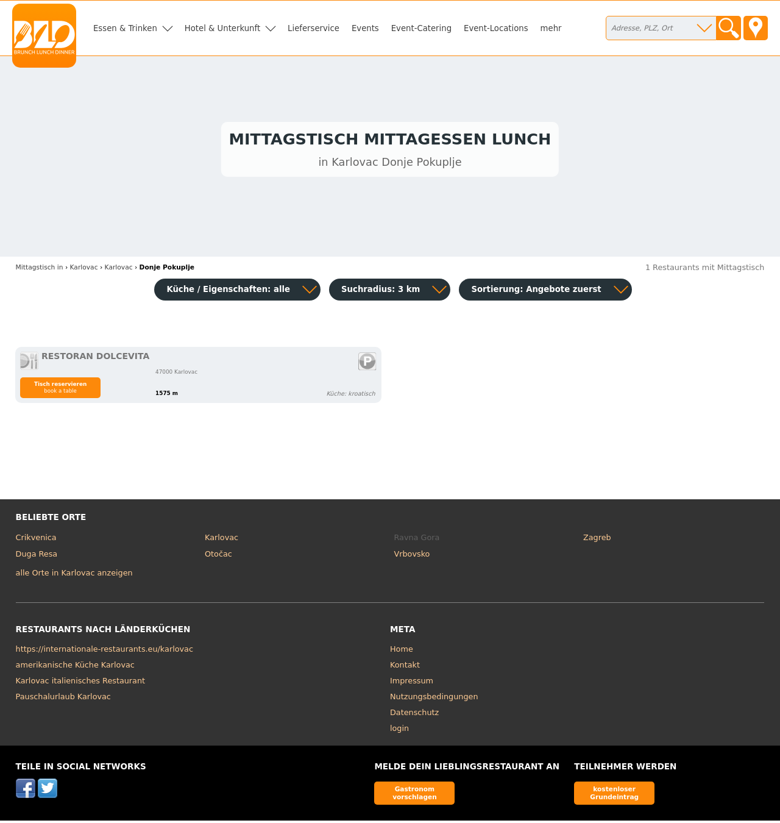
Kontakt (405, 667)
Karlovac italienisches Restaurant (80, 683)
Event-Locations (496, 28)
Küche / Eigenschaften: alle (228, 291)
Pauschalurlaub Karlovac (63, 699)
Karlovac (221, 539)
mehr (551, 28)
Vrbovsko (412, 556)
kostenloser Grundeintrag (614, 795)
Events (365, 28)
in (39, 270)
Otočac (218, 556)
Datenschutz (414, 714)
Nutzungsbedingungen (434, 699)
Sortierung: (536, 291)
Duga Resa (37, 556)
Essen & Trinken (125, 28)
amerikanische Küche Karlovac (75, 667)
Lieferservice (313, 28)
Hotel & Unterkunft (222, 28)
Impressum (411, 683)
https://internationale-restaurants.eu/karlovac (104, 651)
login (399, 730)
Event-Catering (421, 28)
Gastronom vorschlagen (414, 795)
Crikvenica (36, 539)
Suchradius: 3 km (380, 291)
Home (401, 651)
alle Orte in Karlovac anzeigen (74, 575)
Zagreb (597, 539)
